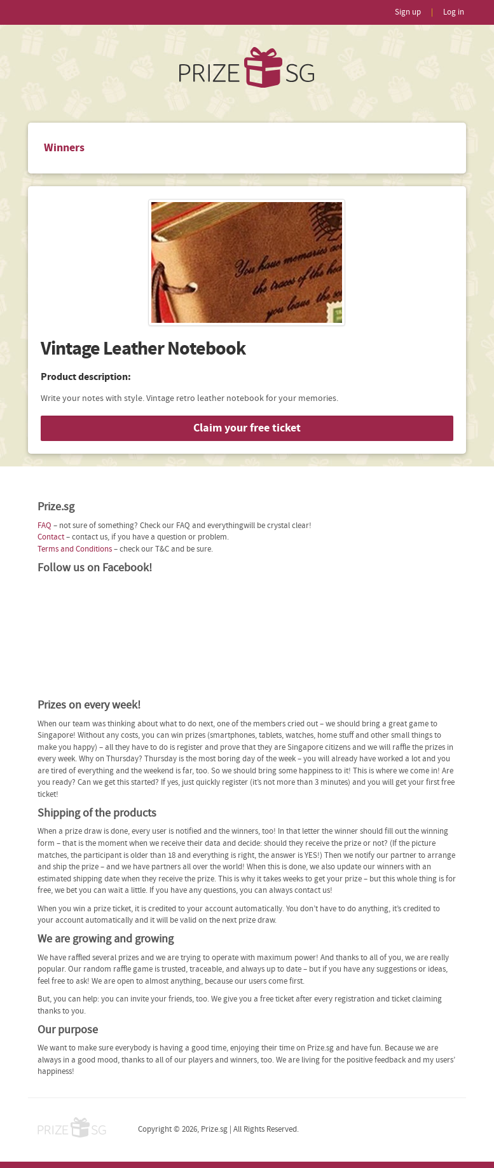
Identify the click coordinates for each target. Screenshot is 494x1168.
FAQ (44, 525)
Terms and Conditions (75, 549)
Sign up (408, 12)
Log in (453, 12)
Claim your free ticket (247, 428)
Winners (64, 148)
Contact (51, 537)
